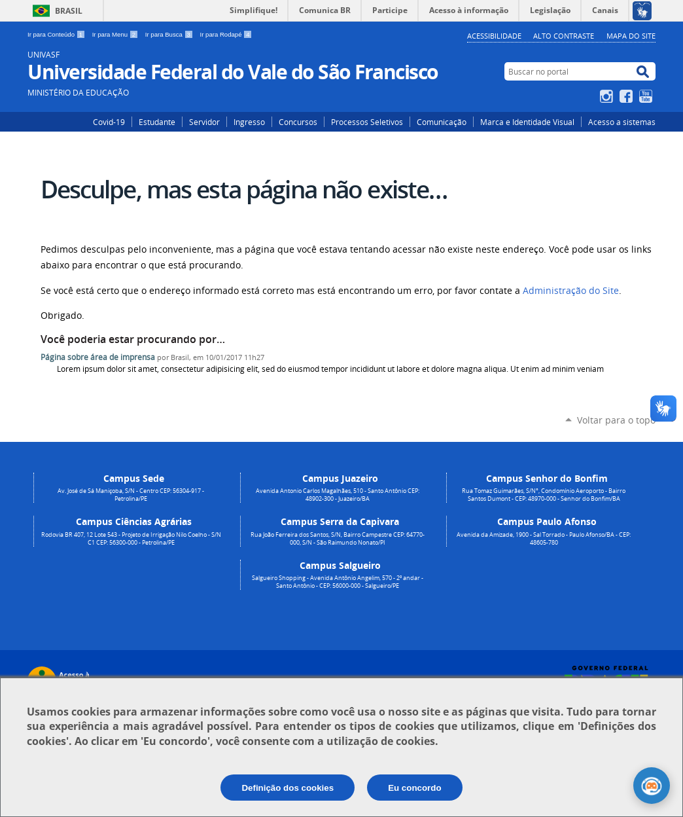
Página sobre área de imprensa (98, 357)
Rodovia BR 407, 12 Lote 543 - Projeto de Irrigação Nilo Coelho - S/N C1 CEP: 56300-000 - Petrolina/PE (131, 539)
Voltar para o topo (616, 420)
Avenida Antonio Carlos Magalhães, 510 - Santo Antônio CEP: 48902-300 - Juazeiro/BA (337, 495)
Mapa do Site (631, 36)
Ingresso (249, 122)
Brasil (68, 10)
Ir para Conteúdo (57, 34)
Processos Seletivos (367, 122)
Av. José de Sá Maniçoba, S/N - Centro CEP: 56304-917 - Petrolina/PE (131, 495)
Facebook (628, 96)
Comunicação (441, 122)
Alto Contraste (563, 36)
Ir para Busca (170, 34)
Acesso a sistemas (622, 122)
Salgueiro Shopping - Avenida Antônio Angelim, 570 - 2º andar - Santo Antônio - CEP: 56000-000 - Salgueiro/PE (337, 582)
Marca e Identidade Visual (527, 122)
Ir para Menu (116, 34)
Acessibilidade (494, 36)
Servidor (204, 122)
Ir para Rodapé (226, 34)
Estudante (157, 122)
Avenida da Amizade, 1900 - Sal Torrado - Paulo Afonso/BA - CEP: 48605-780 (544, 539)
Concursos (298, 122)
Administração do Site (571, 291)
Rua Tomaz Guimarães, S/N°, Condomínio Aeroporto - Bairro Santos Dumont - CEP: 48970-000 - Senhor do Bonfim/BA (543, 495)
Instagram (608, 96)
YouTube (647, 96)
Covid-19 (109, 122)
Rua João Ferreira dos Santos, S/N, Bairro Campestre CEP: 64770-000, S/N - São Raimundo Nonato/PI (338, 539)
